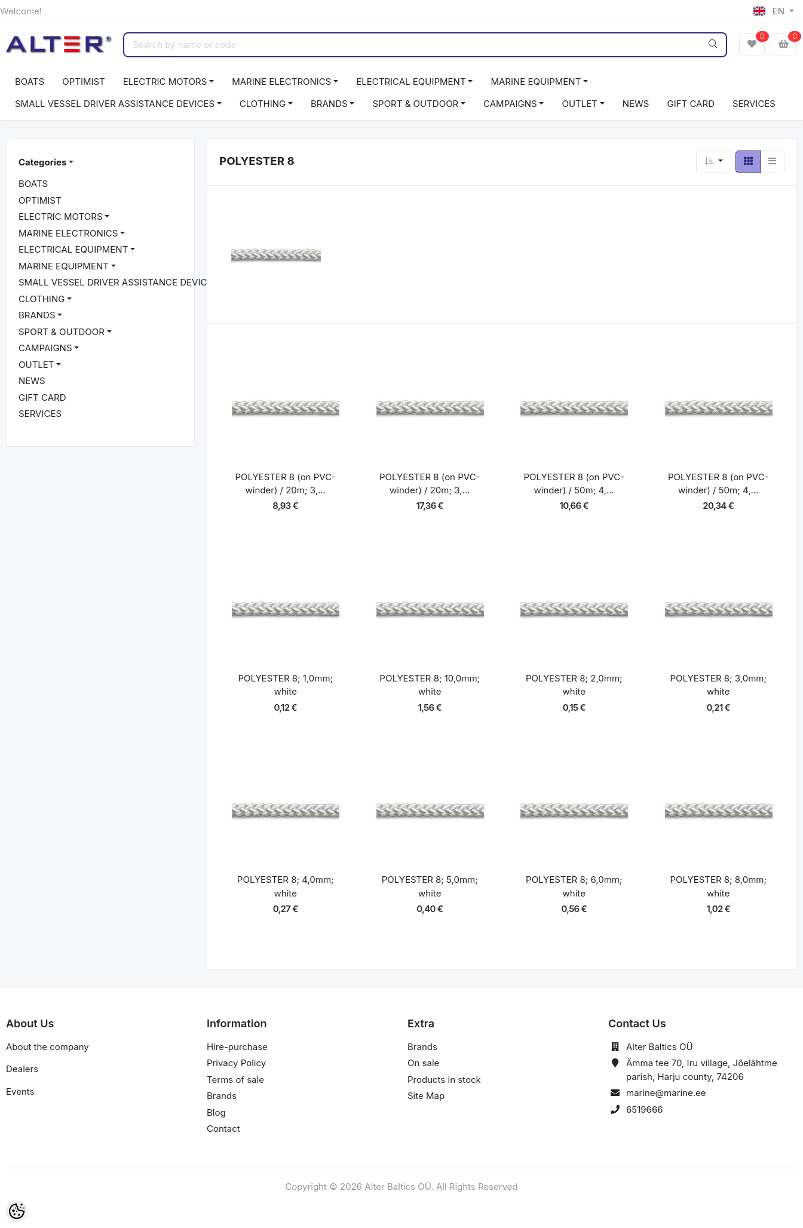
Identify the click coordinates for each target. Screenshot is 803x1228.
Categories (42, 162)
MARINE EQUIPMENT (536, 81)
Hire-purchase (237, 1046)
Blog (216, 1112)
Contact (223, 1128)
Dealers (22, 1068)
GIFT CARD (690, 103)
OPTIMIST (83, 81)
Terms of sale (235, 1079)
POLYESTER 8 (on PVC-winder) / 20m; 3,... (285, 483)
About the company (47, 1046)
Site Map (426, 1095)
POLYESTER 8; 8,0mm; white (718, 886)
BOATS (29, 81)
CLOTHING (263, 103)
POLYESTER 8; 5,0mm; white (430, 886)
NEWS (636, 103)
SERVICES (754, 103)
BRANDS (329, 103)
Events (20, 1091)
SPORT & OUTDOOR (415, 103)
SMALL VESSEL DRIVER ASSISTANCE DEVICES (114, 103)
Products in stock (444, 1079)
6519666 (644, 1109)
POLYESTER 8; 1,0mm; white (285, 685)
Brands (222, 1095)
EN (770, 11)
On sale (423, 1063)
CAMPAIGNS (510, 103)
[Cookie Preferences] (16, 1211)
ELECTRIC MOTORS (165, 81)
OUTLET (579, 103)
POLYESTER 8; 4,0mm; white (285, 886)
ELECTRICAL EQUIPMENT (410, 81)
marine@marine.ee (666, 1092)
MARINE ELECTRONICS (281, 81)
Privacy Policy (236, 1063)
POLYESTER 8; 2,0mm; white (574, 685)
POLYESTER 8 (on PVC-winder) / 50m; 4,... (573, 483)
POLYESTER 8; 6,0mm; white (574, 886)
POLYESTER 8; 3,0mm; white (718, 685)
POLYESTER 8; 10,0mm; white (429, 685)
